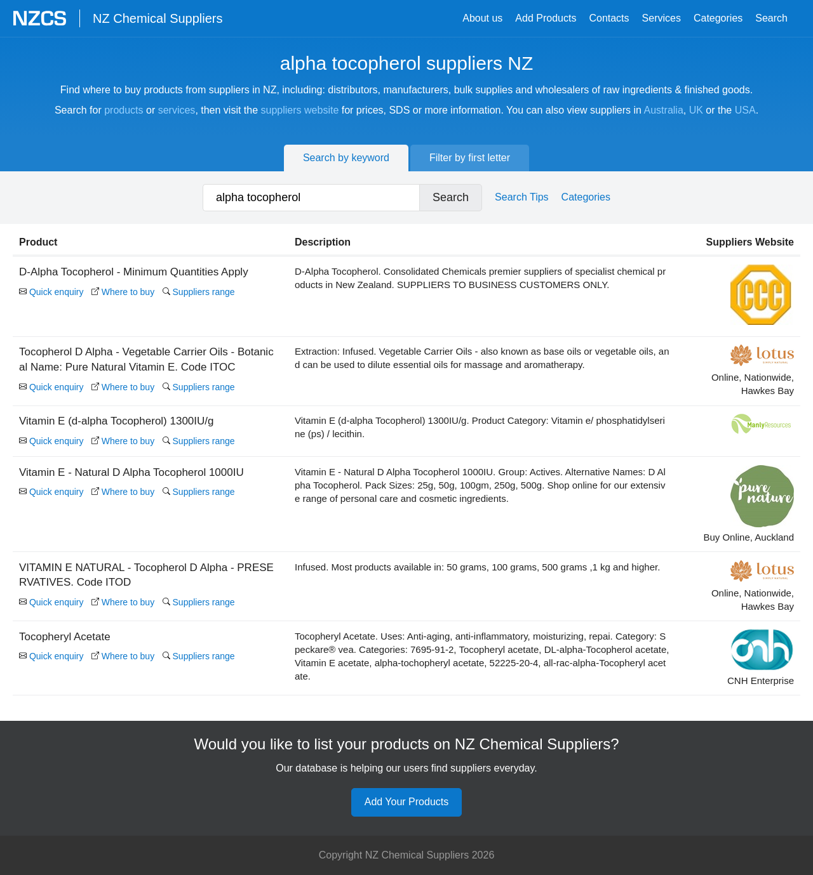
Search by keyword (346, 157)
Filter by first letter (469, 157)
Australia (663, 110)
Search (771, 18)
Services (661, 18)
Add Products (545, 18)
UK (696, 110)
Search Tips (521, 197)
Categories (718, 18)
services (177, 110)
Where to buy (122, 292)
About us (482, 18)
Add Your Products (407, 801)
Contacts (609, 18)
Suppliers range (199, 292)
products (123, 110)
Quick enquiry (51, 292)
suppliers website (300, 110)
